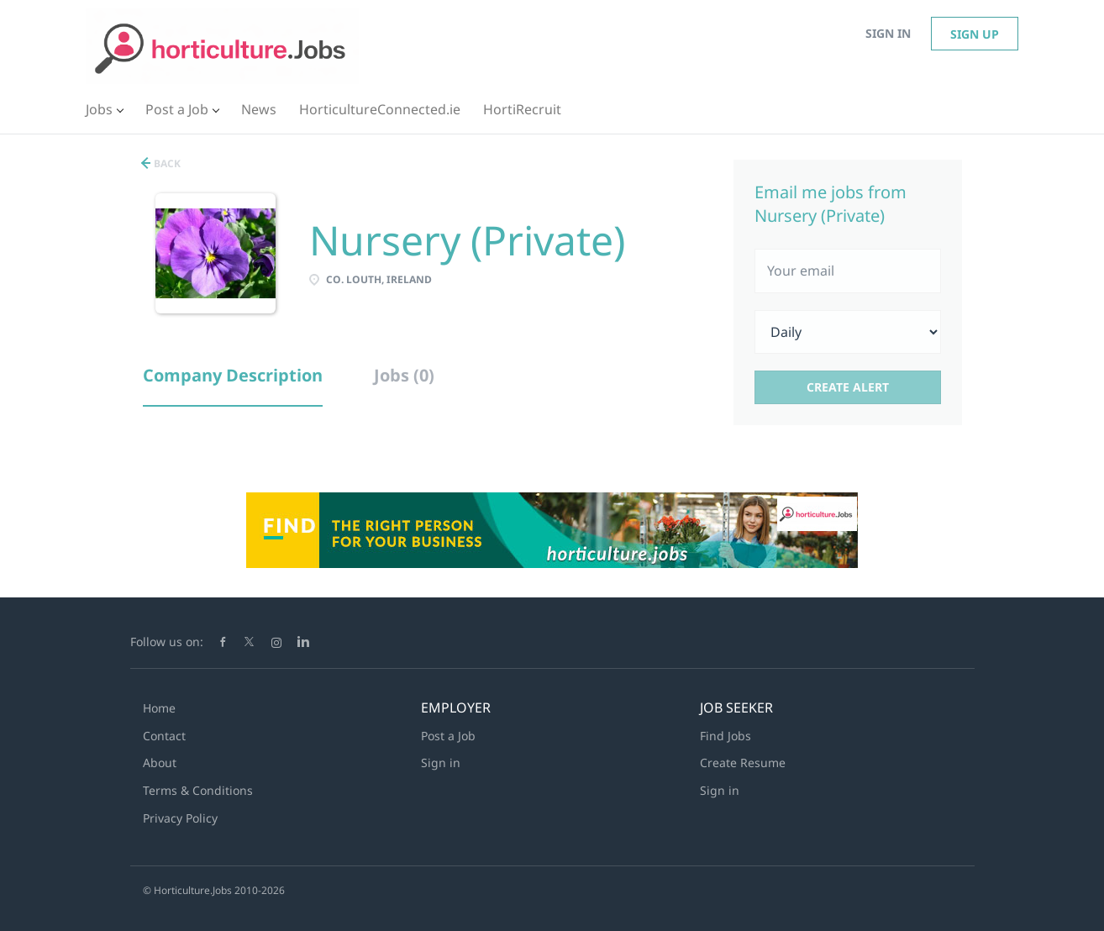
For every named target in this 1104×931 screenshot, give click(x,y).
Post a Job (448, 736)
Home (159, 708)
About (159, 763)
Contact (164, 736)
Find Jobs (725, 736)
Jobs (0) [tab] (404, 375)
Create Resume (743, 763)
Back (166, 163)
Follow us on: (166, 642)
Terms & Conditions (198, 790)
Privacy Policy (180, 818)
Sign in (888, 33)
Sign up (974, 34)
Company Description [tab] (233, 375)
